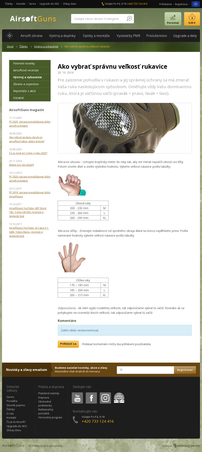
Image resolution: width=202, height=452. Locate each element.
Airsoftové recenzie (26, 70)
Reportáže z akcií (24, 91)
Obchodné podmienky (45, 403)
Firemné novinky (24, 63)
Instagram (105, 393)
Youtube (76, 393)
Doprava (43, 397)
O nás (10, 413)
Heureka (118, 393)
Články (9, 3)
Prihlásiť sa (68, 344)
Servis (32, 3)
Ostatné (18, 98)
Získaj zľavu (69, 3)
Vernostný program (50, 417)
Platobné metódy (48, 393)
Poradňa (12, 401)
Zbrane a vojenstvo (26, 84)
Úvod (10, 46)
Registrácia (181, 4)
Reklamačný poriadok (45, 411)
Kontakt (20, 3)
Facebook (91, 393)
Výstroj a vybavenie (46, 46)
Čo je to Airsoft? (16, 422)
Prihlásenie (165, 4)
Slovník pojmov (16, 405)
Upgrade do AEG (49, 3)
